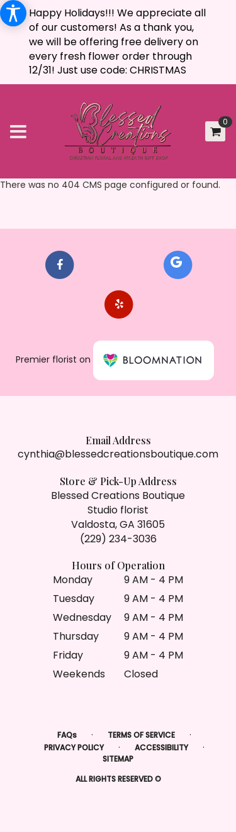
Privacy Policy (74, 747)
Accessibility (161, 747)
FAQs (67, 735)
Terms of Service (141, 735)
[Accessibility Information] (13, 13)
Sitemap (118, 758)
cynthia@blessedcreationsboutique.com (118, 454)
